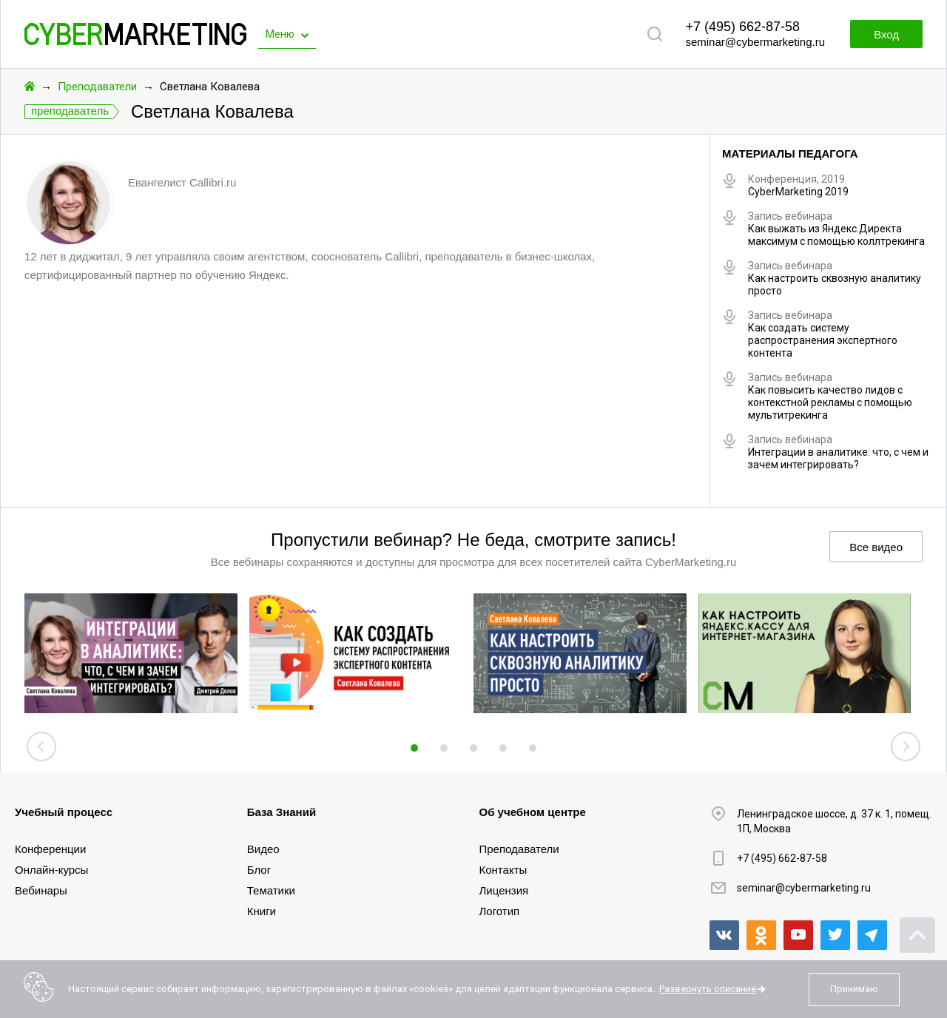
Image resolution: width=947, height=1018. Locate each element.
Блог (259, 869)
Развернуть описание (707, 988)
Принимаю (854, 988)
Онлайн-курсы (51, 869)
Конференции (50, 849)
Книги (261, 911)
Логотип (499, 911)
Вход (886, 34)
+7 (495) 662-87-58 (742, 26)
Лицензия (504, 890)
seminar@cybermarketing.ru (755, 42)
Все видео (876, 547)
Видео (263, 849)
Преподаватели (97, 86)
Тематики (271, 890)
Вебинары (41, 890)
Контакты (503, 869)
